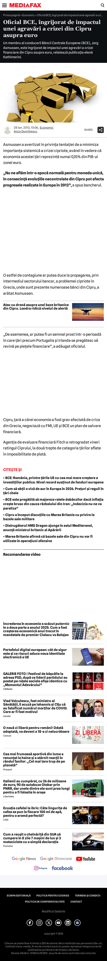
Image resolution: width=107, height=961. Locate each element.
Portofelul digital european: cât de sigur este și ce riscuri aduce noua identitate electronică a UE (35, 653)
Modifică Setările (53, 911)
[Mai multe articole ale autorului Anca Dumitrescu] (7, 130)
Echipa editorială (19, 895)
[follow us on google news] (24, 859)
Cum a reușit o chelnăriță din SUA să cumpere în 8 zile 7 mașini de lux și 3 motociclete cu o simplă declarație (32, 838)
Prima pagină (11, 15)
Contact (76, 901)
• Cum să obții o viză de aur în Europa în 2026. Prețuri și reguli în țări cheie (53, 491)
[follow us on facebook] (62, 868)
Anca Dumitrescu (25, 131)
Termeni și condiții (87, 895)
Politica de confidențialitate (45, 901)
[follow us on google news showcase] (56, 859)
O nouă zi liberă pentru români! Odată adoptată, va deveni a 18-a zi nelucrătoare (36, 729)
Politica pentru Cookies (52, 895)
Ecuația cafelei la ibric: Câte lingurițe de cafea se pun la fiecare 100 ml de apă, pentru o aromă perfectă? (35, 811)
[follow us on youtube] (85, 859)
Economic (28, 15)
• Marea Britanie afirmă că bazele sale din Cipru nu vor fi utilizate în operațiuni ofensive (48, 539)
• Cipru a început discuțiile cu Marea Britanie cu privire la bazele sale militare (49, 517)
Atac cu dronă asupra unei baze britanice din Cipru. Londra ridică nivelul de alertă (36, 306)
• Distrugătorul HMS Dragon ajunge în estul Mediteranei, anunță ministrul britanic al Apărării (48, 528)
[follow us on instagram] (40, 868)
